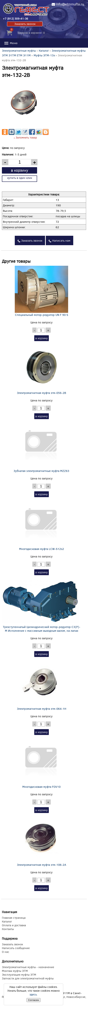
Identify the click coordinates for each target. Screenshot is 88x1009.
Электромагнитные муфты (19, 50)
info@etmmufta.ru (70, 4)
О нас (5, 952)
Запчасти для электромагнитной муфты (28, 978)
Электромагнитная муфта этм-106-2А (41, 841)
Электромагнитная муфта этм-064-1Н (41, 685)
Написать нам (59, 240)
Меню (10, 43)
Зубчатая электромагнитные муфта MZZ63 (41, 447)
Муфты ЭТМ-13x (44, 55)
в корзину (19, 170)
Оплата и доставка (14, 925)
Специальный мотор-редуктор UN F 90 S (41, 291)
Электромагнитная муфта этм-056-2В (41, 369)
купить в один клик (19, 178)
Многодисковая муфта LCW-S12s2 (41, 525)
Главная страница (14, 917)
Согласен (33, 1000)
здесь (33, 994)
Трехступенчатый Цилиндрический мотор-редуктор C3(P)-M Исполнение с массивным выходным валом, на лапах (41, 605)
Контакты (8, 929)
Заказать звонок (24, 24)
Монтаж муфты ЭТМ (15, 971)
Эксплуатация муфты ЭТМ (19, 974)
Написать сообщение (16, 948)
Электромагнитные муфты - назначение (28, 967)
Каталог (44, 50)
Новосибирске (75, 997)
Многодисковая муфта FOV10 (41, 763)
